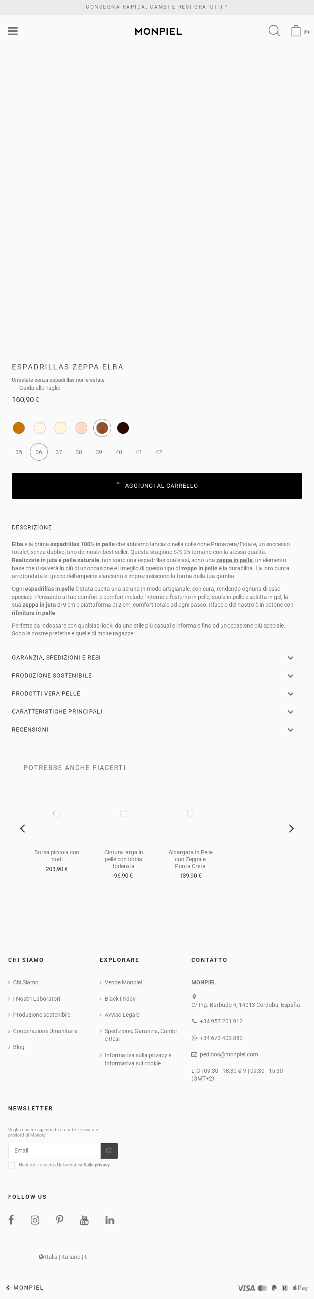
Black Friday (120, 998)
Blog (19, 1047)
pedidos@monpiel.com (229, 1054)
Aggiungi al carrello (157, 485)
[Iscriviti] (109, 1151)
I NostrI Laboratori (36, 998)
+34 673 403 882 (221, 1038)
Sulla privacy (96, 1165)
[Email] (55, 1151)
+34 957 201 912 (221, 1021)
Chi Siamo (25, 982)
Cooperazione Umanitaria (45, 1031)
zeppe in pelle (234, 560)
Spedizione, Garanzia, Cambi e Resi (141, 1035)
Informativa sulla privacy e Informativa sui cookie (138, 1059)
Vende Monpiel (123, 982)
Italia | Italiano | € (63, 1257)
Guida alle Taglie (39, 386)
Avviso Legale (122, 1014)
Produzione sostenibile (41, 1014)
